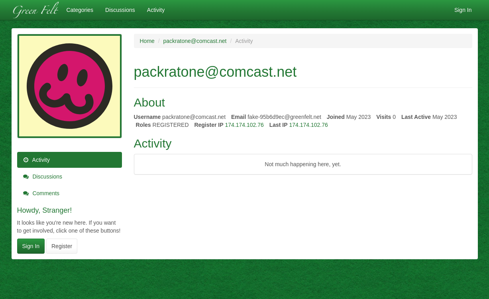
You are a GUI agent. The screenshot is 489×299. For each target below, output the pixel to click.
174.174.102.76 (244, 125)
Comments (41, 193)
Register (61, 246)
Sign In (463, 10)
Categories (79, 10)
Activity (156, 10)
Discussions (120, 10)
